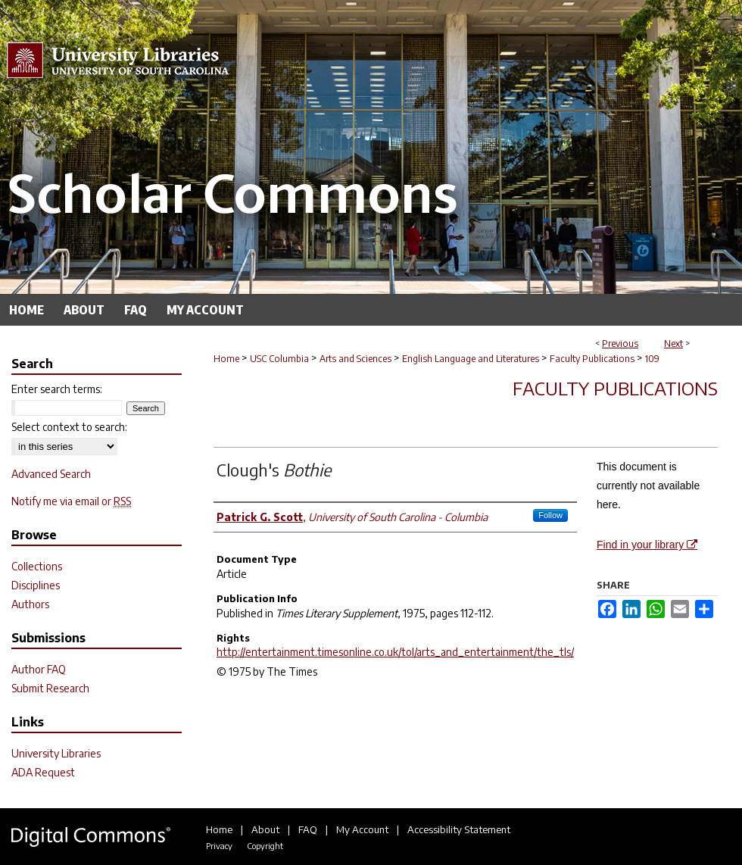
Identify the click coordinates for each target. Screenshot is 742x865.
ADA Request (43, 772)
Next (673, 343)
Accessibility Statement (458, 829)
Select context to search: (69, 426)
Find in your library (647, 545)
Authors (30, 604)
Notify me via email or (71, 501)
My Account (362, 829)
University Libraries (56, 753)
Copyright (265, 846)
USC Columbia (279, 358)
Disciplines (35, 585)
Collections (36, 566)
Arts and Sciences (355, 358)
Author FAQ (38, 669)
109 (652, 358)
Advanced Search (51, 473)
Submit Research (50, 688)
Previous (620, 343)
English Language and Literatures (470, 358)
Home (226, 358)
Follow (550, 515)
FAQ (307, 829)
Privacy (219, 846)
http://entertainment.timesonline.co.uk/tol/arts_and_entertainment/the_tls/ (395, 651)
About (265, 829)
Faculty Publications (592, 358)
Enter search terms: (56, 389)
